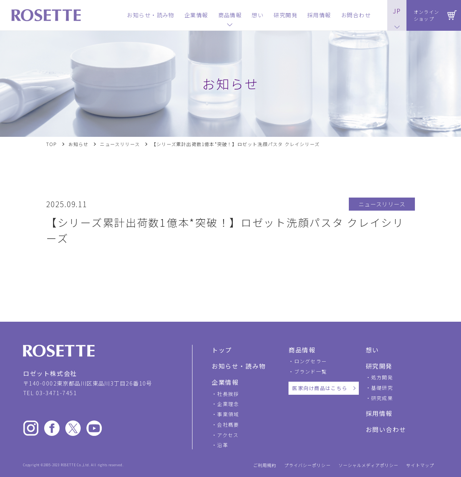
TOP (51, 144)
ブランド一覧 (310, 371)
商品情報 (302, 349)
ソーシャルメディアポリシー (368, 465)
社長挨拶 (228, 393)
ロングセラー (310, 361)
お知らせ (78, 144)
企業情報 (225, 382)
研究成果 (382, 398)
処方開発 (382, 377)
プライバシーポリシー (307, 465)
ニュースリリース (120, 144)
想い (372, 349)
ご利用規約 (265, 465)
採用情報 (379, 413)
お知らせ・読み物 (239, 366)
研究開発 (379, 366)
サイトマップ (420, 465)
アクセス (228, 435)
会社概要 (228, 424)
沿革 (222, 445)
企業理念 (228, 403)
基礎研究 (382, 387)
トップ (222, 349)
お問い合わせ (386, 429)
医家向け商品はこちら (319, 388)
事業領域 (228, 414)
